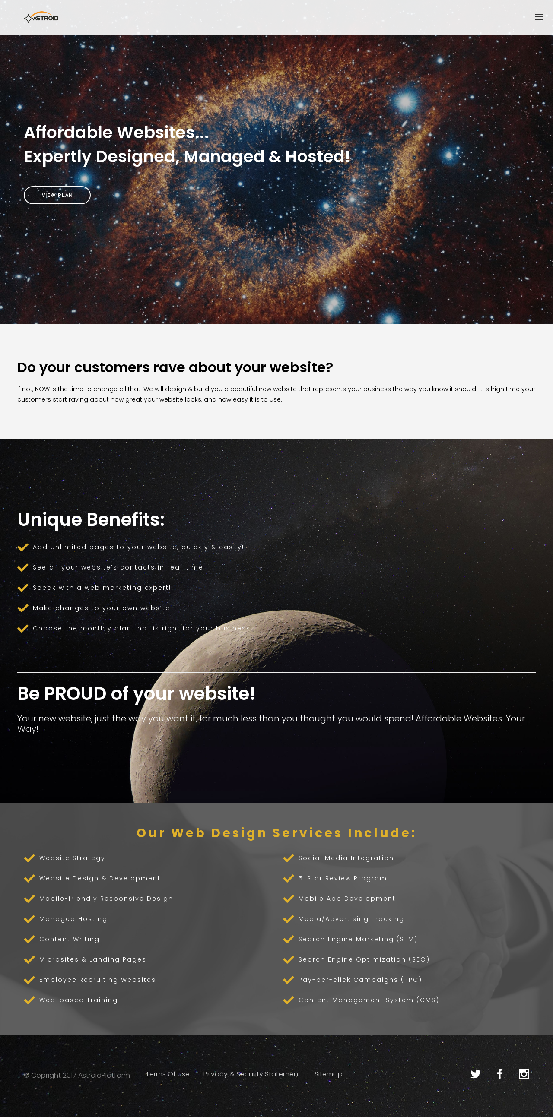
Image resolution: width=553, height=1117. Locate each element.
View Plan (57, 195)
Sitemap (329, 1074)
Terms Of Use (168, 1074)
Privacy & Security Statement (252, 1074)
